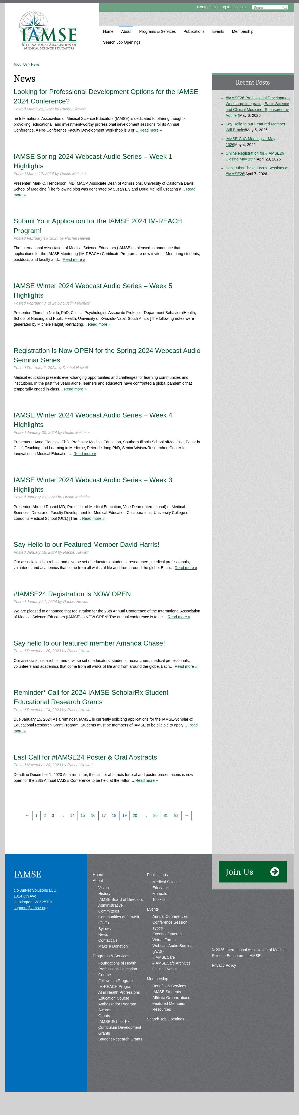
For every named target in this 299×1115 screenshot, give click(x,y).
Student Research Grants (120, 1056)
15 (83, 815)
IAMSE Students (166, 1009)
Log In (225, 7)
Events (218, 31)
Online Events (164, 986)
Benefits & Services (169, 1003)
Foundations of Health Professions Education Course (117, 986)
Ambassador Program (117, 1021)
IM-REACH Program (116, 1004)
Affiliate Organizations (171, 1015)
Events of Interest (167, 951)
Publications (194, 31)
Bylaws (104, 946)
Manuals (159, 911)
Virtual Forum (164, 957)
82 (176, 815)
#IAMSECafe (163, 975)
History (104, 911)
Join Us (239, 7)
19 (124, 815)
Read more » (150, 130)
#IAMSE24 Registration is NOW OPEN (72, 594)
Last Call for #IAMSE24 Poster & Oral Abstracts (85, 757)
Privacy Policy (224, 983)
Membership (242, 31)
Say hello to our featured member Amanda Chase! (89, 643)
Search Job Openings (122, 42)
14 (72, 815)
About (126, 31)
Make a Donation (113, 963)
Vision (103, 905)
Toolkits (158, 917)
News (35, 64)
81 (166, 815)
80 (155, 815)
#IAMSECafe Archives (171, 980)
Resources (161, 1027)
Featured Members (168, 1021)
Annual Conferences (170, 934)
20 (135, 815)
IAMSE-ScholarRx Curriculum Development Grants (119, 1045)
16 (93, 815)
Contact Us (206, 7)
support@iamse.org (31, 925)
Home (108, 31)
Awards (104, 1027)
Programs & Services (157, 31)
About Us (20, 64)
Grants (104, 1033)
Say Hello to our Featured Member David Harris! (86, 544)
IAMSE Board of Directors (120, 917)
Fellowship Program (115, 998)
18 (114, 815)
